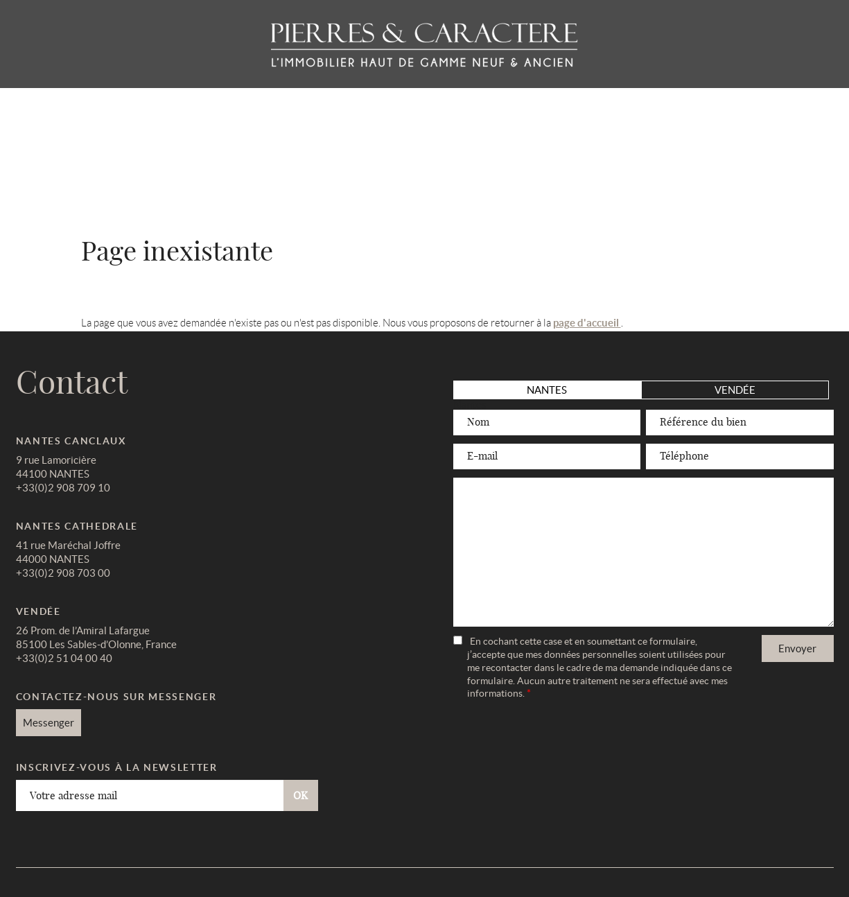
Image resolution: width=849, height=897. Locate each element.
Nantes (547, 390)
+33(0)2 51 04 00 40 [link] (64, 658)
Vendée (735, 390)
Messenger (48, 723)
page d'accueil (587, 323)
